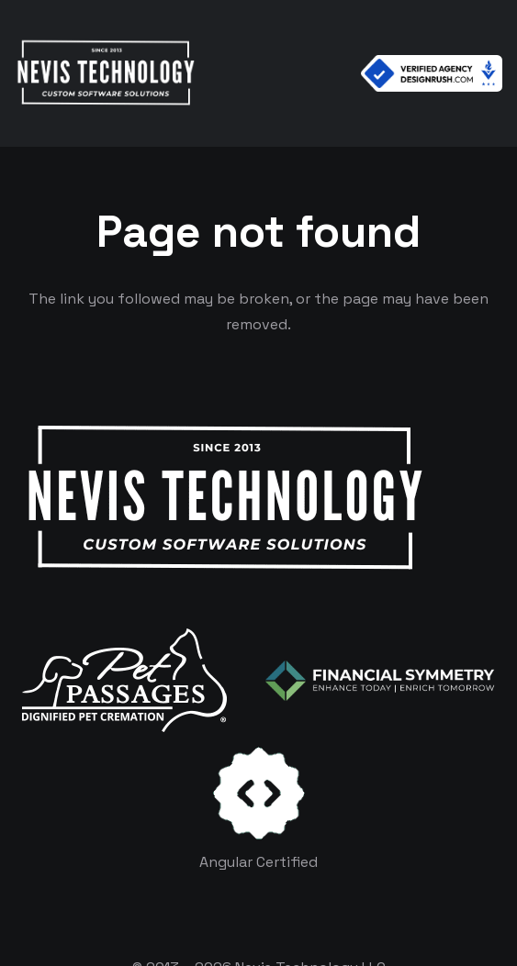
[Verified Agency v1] (431, 73)
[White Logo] (105, 73)
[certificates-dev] (259, 793)
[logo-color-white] (380, 681)
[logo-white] (124, 680)
